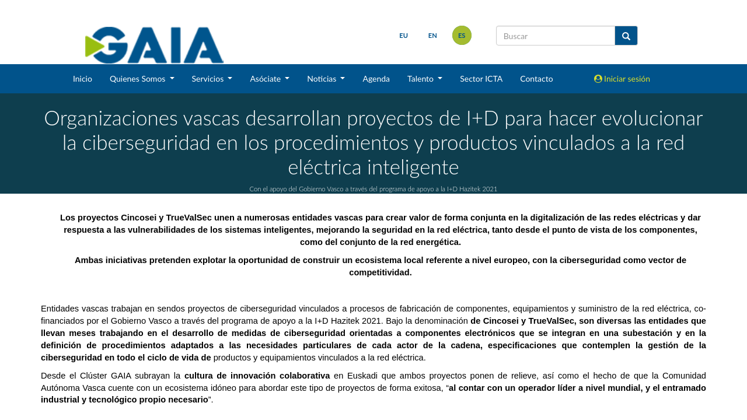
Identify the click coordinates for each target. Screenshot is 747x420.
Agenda (376, 78)
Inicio (82, 78)
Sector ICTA (481, 78)
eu (403, 35)
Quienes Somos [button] (138, 78)
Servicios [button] (209, 78)
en (432, 35)
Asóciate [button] (266, 78)
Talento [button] (421, 78)
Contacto (536, 78)
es (461, 35)
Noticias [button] (322, 78)
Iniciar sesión (622, 78)
